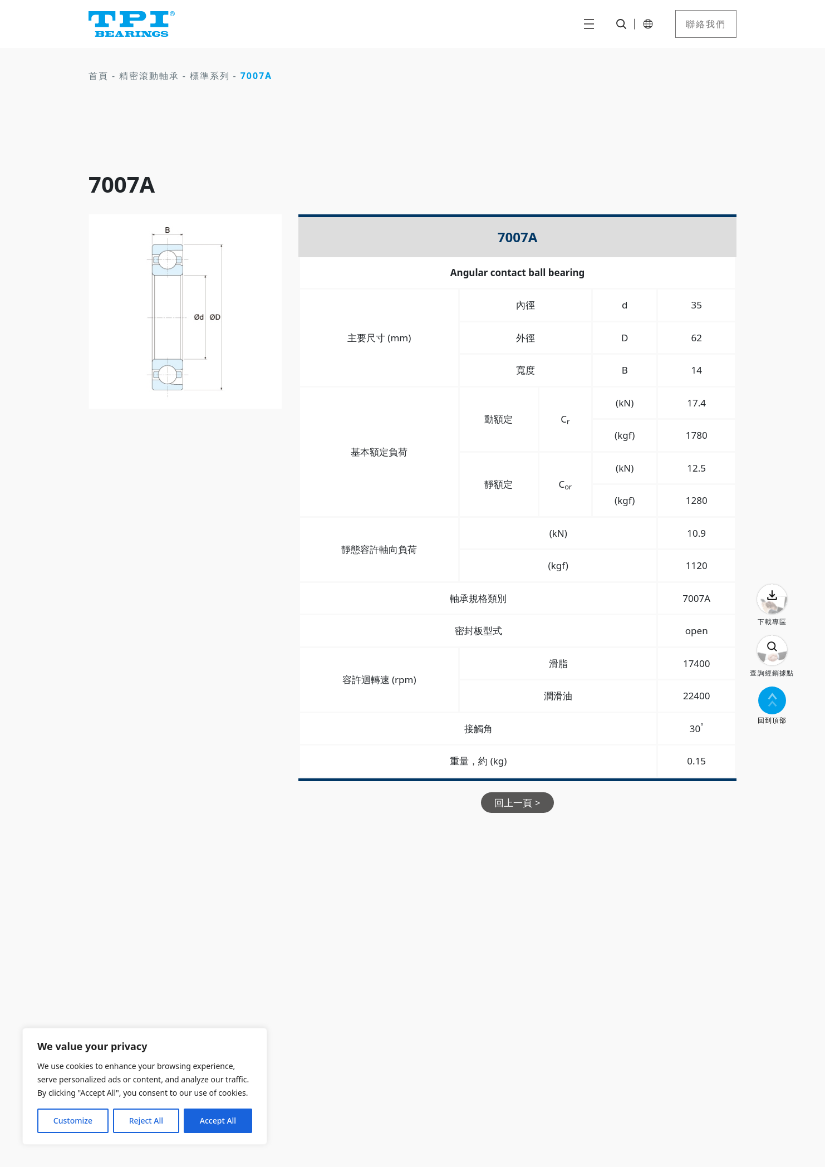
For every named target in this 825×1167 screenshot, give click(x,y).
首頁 (99, 76)
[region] (144, 1086)
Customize (72, 1120)
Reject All (146, 1120)
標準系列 (210, 76)
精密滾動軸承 (149, 76)
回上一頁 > (517, 802)
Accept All (218, 1120)
